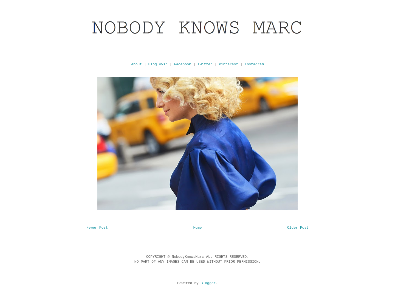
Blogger (208, 283)
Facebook (182, 64)
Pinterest (228, 64)
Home (197, 228)
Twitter (205, 64)
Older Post (298, 228)
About (136, 64)
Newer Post (97, 228)
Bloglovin (158, 64)
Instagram (254, 64)
